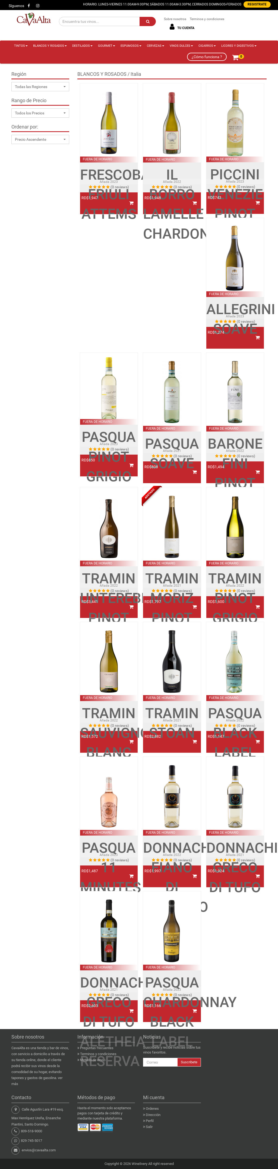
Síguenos (16, 6)
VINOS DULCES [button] (181, 46)
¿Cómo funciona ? (207, 57)
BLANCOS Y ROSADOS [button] (50, 46)
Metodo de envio (92, 1060)
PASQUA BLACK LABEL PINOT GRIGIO (235, 752)
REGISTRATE (257, 4)
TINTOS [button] (21, 46)
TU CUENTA (181, 26)
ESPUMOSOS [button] (131, 46)
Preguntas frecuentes (96, 1048)
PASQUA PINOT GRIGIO (109, 457)
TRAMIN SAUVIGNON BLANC (109, 733)
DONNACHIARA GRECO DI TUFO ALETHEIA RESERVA (109, 1022)
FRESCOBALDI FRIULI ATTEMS (109, 195)
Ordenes (152, 1109)
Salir (149, 1127)
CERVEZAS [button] (155, 46)
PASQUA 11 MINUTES (109, 868)
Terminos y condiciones (207, 19)
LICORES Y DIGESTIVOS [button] (239, 46)
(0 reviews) (119, 187)
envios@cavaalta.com (39, 1150)
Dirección (153, 1115)
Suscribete (189, 1062)
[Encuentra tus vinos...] (99, 21)
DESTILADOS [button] (82, 46)
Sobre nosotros (175, 19)
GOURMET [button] (106, 46)
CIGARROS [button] (207, 46)
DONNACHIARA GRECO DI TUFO (235, 868)
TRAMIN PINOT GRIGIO (235, 598)
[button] (40, 86)
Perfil (150, 1121)
